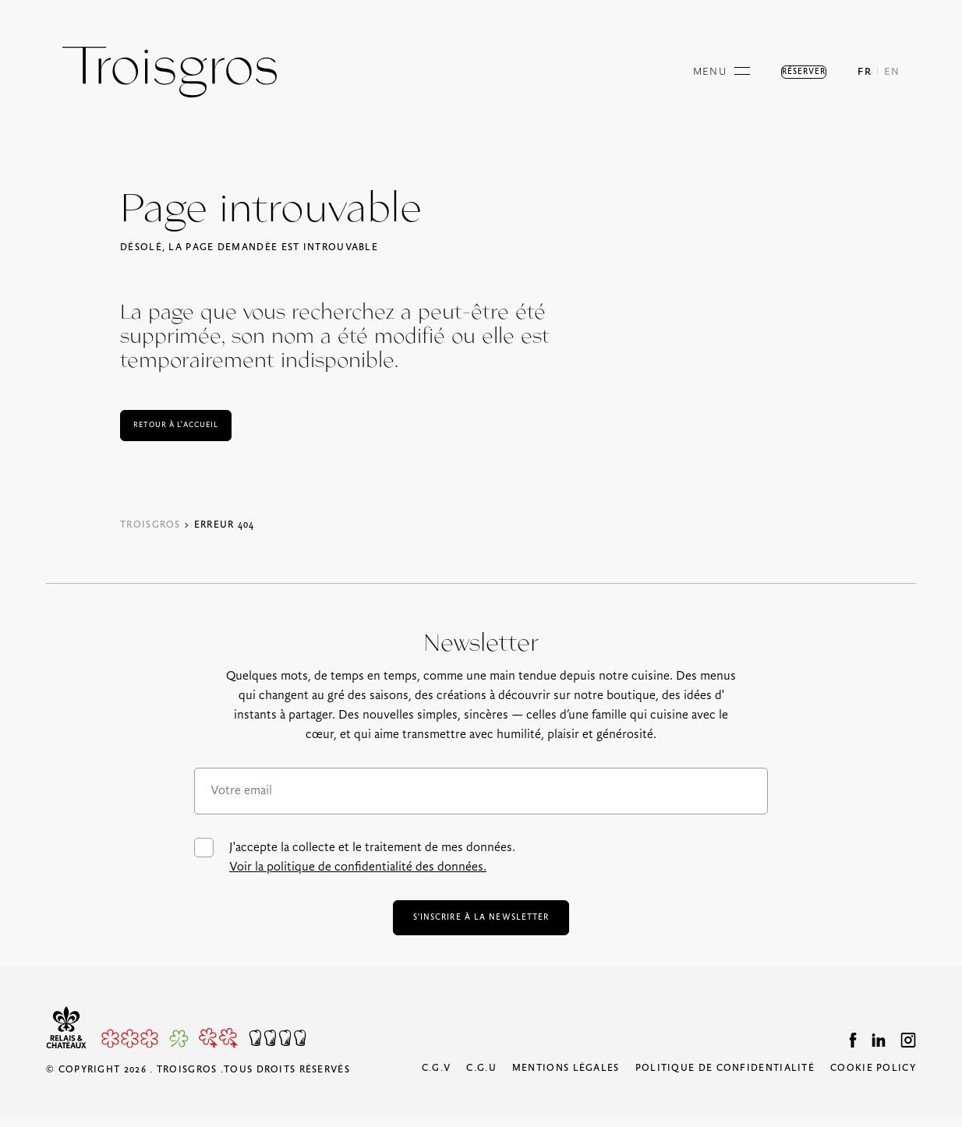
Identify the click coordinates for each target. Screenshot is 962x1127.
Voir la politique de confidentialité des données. (357, 867)
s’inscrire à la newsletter (481, 923)
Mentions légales (566, 1080)
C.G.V (436, 1080)
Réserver (785, 72)
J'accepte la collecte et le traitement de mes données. (354, 857)
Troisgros (150, 525)
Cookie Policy (873, 1080)
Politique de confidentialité (725, 1080)
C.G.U (481, 1080)
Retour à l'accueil (192, 425)
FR (865, 72)
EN (892, 72)
